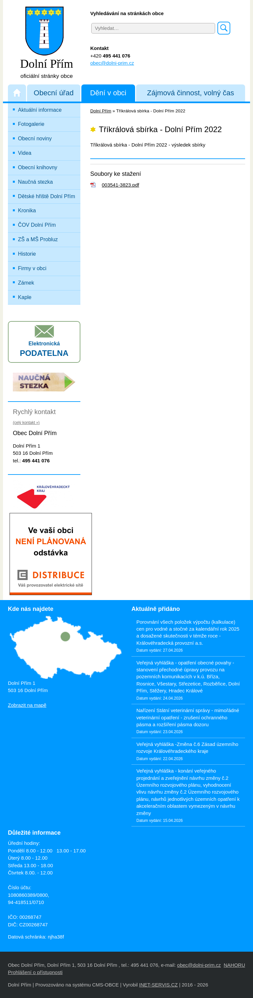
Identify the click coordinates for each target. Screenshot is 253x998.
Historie (27, 254)
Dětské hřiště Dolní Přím (46, 196)
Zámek (26, 283)
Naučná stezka (35, 182)
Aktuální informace (40, 110)
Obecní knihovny (37, 167)
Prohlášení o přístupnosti (35, 972)
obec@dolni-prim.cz (112, 63)
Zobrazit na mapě (27, 705)
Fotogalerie (31, 124)
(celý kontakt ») (26, 422)
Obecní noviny (35, 138)
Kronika (27, 210)
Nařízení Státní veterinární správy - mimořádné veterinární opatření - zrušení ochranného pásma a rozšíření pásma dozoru (187, 717)
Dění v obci (108, 93)
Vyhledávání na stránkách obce (127, 13)
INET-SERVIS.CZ (158, 984)
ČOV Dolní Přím (37, 225)
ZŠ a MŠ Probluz (48, 238)
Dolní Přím (100, 110)
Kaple (25, 297)
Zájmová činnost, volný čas (190, 93)
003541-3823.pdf (120, 185)
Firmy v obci (32, 268)
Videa (25, 153)
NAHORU (234, 965)
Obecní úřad (53, 93)
